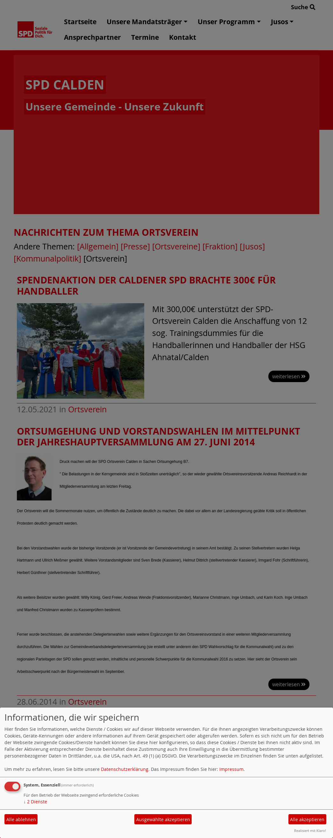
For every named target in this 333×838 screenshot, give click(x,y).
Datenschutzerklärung (124, 769)
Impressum (231, 769)
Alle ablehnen (21, 819)
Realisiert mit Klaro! (310, 830)
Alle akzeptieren (307, 819)
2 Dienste (35, 802)
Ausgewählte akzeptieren (163, 819)
